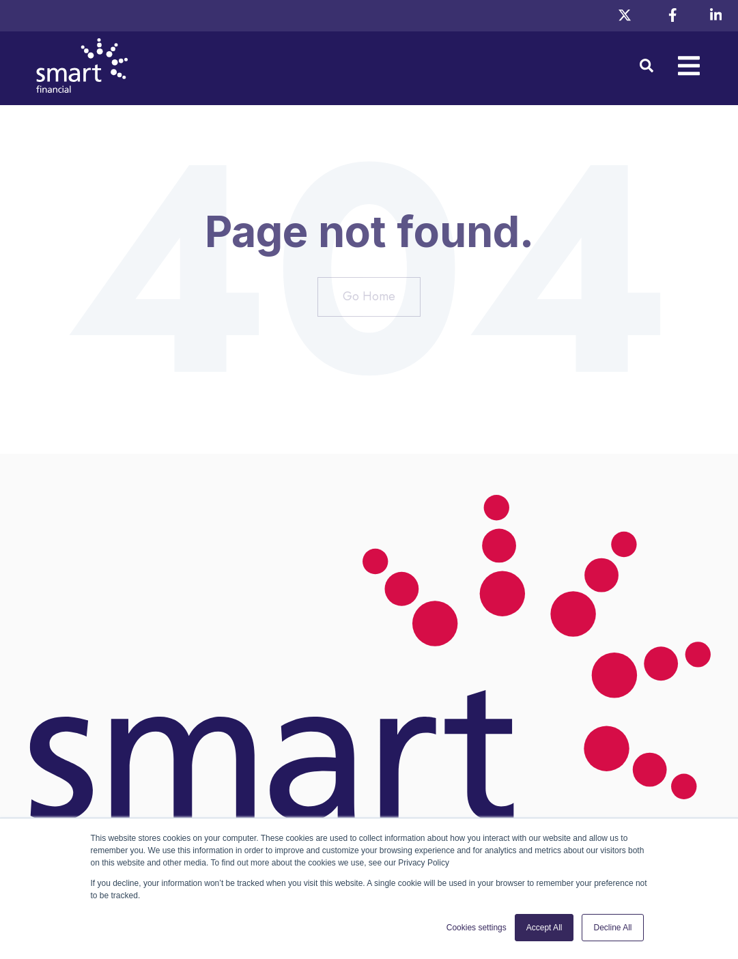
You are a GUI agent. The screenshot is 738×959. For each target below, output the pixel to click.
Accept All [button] (544, 927)
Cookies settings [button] (476, 927)
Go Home (369, 296)
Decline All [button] (612, 927)
